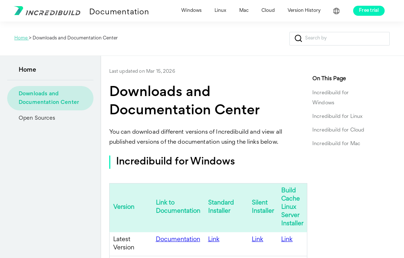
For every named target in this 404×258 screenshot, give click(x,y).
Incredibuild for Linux (337, 116)
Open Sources (37, 118)
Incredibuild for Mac (336, 144)
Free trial (369, 11)
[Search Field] (339, 38)
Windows (191, 11)
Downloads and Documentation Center (49, 98)
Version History (304, 11)
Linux (220, 11)
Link (214, 240)
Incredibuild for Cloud (338, 130)
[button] (298, 38)
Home (21, 38)
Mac (244, 11)
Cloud (268, 11)
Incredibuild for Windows (330, 98)
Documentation (119, 12)
